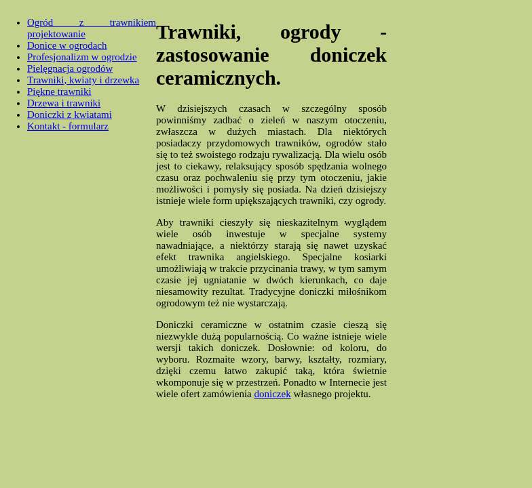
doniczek (272, 393)
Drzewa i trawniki (63, 103)
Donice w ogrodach (67, 45)
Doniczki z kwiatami (69, 114)
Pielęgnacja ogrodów (70, 68)
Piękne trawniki (59, 91)
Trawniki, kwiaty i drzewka (83, 80)
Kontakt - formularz (68, 126)
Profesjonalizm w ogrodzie (82, 57)
